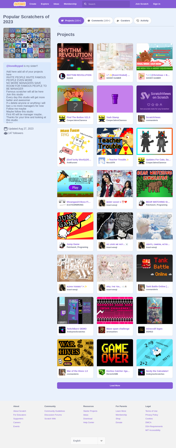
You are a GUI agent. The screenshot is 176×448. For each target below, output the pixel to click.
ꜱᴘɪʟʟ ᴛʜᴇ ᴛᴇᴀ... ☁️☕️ (116, 286)
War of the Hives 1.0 (77, 371)
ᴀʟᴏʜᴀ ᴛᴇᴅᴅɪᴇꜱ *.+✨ (77, 286)
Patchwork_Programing (156, 205)
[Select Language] (88, 441)
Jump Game (73, 244)
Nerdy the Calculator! (157, 371)
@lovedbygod (14, 66)
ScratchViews (153, 117)
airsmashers (112, 332)
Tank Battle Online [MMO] (158, 286)
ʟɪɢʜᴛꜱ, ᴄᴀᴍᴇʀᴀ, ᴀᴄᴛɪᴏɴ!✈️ (158, 244)
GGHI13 (149, 332)
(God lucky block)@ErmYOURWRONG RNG (79, 159)
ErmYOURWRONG (75, 205)
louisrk (70, 78)
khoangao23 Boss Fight (79, 202)
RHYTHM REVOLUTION (79, 75)
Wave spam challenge (117, 328)
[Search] (85, 4)
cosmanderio (152, 120)
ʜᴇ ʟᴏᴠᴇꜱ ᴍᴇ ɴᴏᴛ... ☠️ (117, 244)
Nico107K (110, 163)
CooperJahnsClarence (77, 120)
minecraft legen (154, 328)
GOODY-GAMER (113, 78)
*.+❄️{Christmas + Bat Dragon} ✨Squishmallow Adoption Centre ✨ (158, 75)
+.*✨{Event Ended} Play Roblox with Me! (118, 75)
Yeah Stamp (112, 117)
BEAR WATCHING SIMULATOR (158, 202)
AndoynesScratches (76, 332)
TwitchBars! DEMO (77, 328)
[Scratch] (19, 4)
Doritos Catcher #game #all (118, 371)
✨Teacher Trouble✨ (117, 159)
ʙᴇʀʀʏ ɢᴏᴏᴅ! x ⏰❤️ (116, 202)
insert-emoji (111, 205)
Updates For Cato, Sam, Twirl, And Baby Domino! (158, 159)
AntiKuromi (72, 163)
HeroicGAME (112, 374)
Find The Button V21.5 (78, 117)
